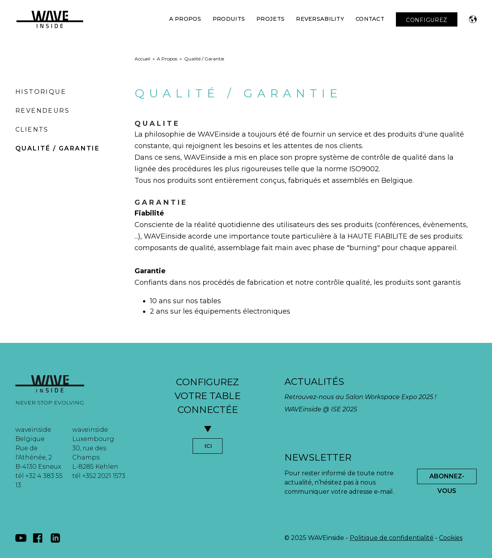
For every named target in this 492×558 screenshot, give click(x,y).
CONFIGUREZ (426, 20)
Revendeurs (42, 110)
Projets (270, 18)
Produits (229, 18)
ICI (208, 446)
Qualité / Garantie (57, 148)
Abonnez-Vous (446, 478)
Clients (32, 129)
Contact (370, 18)
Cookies (450, 537)
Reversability (320, 18)
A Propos (185, 18)
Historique (40, 91)
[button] (473, 19)
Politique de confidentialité (392, 537)
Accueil (142, 59)
